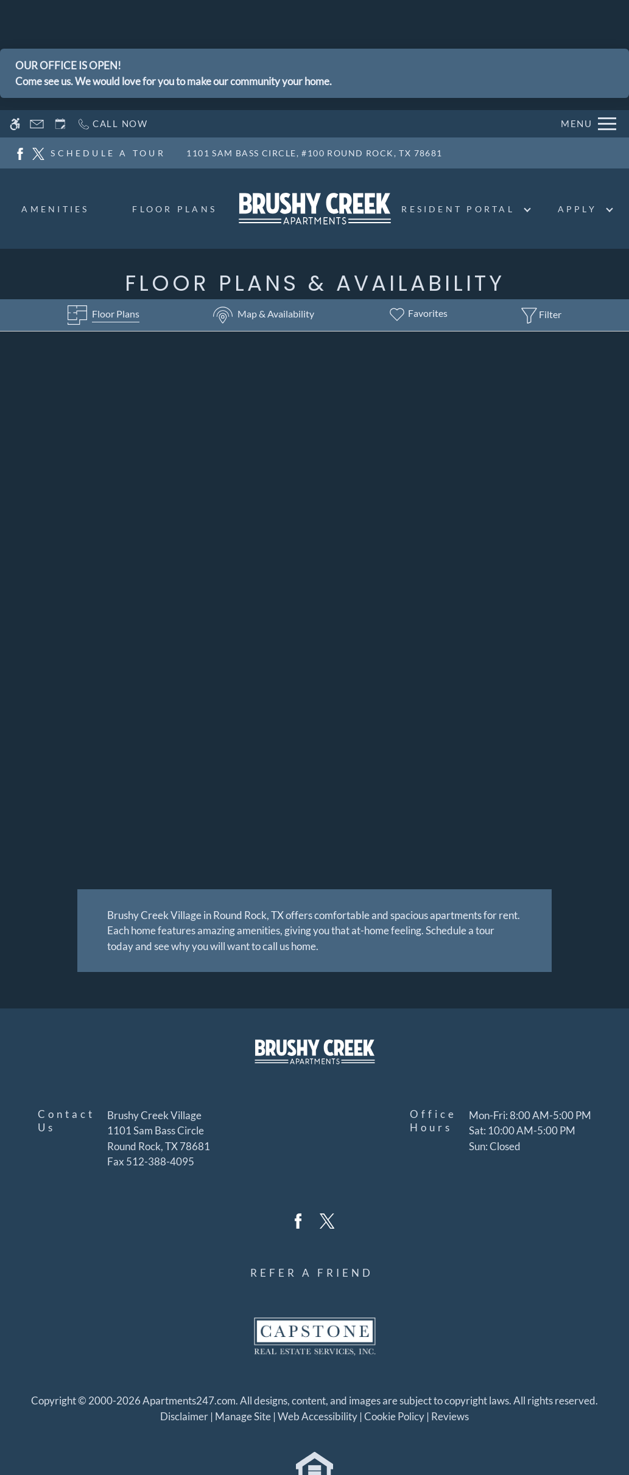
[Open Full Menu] (588, 123)
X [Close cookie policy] (614, 1423)
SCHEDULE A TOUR (108, 153)
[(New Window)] (158, 1137)
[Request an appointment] (60, 123)
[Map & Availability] (263, 315)
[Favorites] (418, 315)
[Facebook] (20, 152)
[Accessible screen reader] (15, 123)
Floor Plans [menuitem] (174, 209)
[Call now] (112, 123)
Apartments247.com (189, 1399)
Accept (513, 1440)
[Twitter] (38, 152)
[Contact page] (37, 123)
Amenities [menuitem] (55, 209)
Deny (571, 1440)
